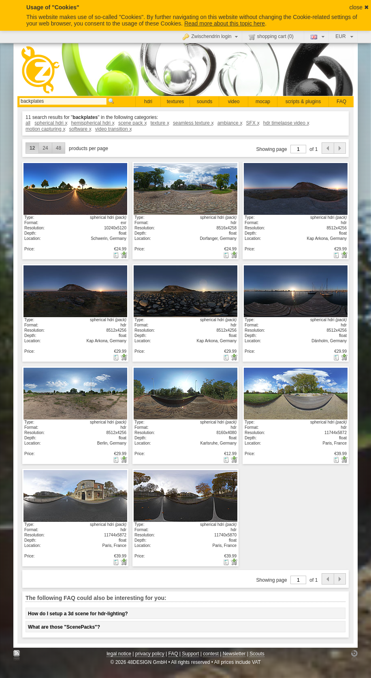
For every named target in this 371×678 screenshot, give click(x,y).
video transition (113, 129)
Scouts (256, 654)
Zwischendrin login (211, 36)
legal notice (119, 654)
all (28, 123)
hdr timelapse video (286, 123)
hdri (148, 101)
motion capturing (45, 129)
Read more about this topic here (224, 23)
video (234, 101)
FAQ (341, 101)
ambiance (229, 123)
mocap (263, 101)
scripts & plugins (303, 101)
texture (159, 123)
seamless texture (193, 123)
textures (175, 101)
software (80, 129)
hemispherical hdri (92, 123)
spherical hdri (50, 123)
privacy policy (149, 654)
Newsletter (234, 654)
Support (190, 654)
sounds (205, 101)
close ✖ (359, 7)
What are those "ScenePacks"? (64, 627)
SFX (252, 123)
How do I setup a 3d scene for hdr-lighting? (78, 614)
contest (211, 654)
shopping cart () (271, 37)
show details (75, 188)
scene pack (132, 123)
